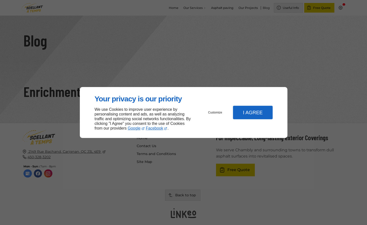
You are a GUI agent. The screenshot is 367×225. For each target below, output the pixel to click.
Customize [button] (215, 112)
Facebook (154, 128)
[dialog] (183, 112)
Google (134, 128)
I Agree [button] (253, 112)
